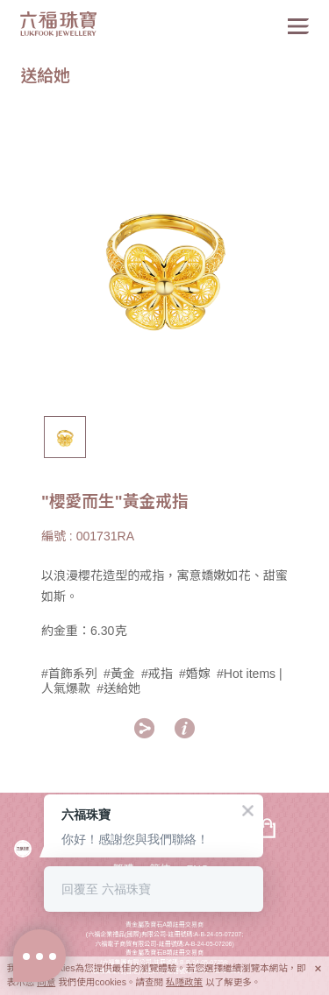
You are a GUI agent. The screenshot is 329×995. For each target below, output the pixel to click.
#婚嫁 (195, 674)
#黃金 (119, 674)
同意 (46, 982)
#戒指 (157, 674)
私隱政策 (184, 982)
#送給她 (118, 688)
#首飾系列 (69, 674)
